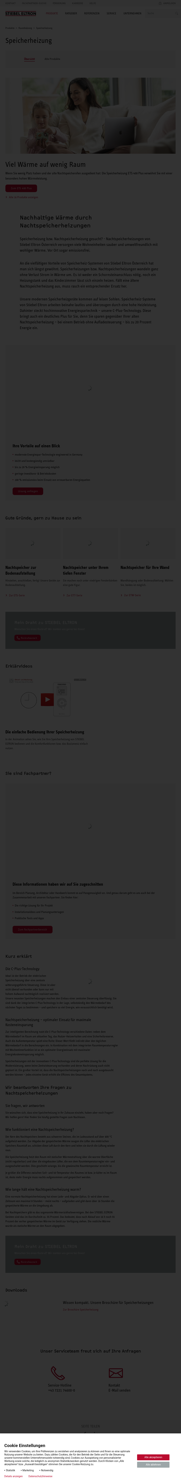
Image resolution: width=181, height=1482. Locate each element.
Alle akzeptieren (153, 1457)
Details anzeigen (13, 1476)
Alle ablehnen (153, 1464)
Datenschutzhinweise (40, 1476)
